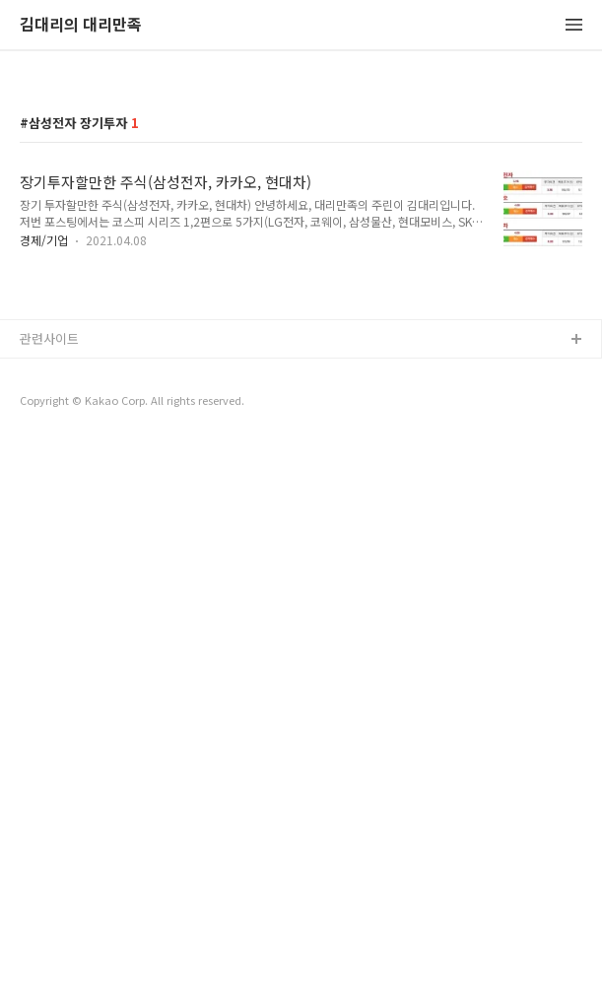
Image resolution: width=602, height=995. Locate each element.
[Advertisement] (301, 219)
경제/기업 (44, 515)
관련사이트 (49, 890)
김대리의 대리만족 (81, 25)
